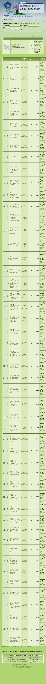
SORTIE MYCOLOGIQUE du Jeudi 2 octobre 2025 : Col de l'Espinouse (15, 354)
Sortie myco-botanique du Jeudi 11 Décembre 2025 (14, 195)
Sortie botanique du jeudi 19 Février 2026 (14, 78)
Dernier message (43, 59)
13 (19, 56)
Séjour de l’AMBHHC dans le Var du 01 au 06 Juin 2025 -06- (15, 451)
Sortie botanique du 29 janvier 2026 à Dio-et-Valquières (14, 114)
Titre (15, 59)
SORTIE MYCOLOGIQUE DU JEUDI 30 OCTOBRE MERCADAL (14, 318)
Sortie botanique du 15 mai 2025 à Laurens (14, 582)
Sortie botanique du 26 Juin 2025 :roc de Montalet (14, 473)
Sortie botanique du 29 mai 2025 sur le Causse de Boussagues (14, 561)
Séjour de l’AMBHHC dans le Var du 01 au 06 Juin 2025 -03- (15, 496)
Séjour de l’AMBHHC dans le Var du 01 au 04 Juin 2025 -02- (15, 509)
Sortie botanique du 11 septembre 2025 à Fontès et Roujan (14, 390)
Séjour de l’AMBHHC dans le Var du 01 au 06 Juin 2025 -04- (15, 484)
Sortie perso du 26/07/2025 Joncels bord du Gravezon (14, 417)
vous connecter (24, 23)
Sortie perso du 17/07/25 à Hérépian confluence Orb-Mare (14, 427)
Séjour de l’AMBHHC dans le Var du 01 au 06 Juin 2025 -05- (15, 462)
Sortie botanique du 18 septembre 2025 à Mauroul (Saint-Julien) (14, 378)
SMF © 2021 (22, 664)
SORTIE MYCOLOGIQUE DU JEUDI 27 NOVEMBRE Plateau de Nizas (14, 217)
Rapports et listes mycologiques (16, 45)
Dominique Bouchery (24, 102)
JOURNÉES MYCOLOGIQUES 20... (38, 47)
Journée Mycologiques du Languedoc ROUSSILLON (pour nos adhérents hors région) (14, 283)
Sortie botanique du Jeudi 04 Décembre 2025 (14, 206)
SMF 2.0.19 (15, 664)
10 (15, 56)
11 (16, 56)
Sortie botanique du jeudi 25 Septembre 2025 (14, 366)
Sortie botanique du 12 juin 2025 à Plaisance (14, 539)
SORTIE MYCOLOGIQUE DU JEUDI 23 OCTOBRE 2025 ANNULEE (14, 307)
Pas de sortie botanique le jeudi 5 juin (15, 550)
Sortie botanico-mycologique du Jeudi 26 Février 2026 (14, 66)
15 (22, 56)
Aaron (29, 667)
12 (18, 56)
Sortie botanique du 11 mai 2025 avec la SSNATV (14, 617)
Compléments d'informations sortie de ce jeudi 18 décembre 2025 (14, 169)
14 (21, 56)
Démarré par (24, 59)
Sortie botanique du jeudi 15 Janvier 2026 (14, 136)
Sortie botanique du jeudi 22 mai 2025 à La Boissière (14, 571)
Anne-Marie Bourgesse (24, 217)
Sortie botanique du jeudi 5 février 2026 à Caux (14, 102)
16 (24, 56)
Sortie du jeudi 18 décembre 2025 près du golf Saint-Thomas (15, 182)
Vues (37, 59)
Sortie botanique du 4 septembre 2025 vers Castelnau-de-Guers (14, 404)
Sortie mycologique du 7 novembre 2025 (15, 271)
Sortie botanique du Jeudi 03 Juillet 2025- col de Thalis (15, 439)
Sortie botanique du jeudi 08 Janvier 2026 (14, 146)
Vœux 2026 (13, 157)
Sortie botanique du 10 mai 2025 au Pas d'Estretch (15, 628)
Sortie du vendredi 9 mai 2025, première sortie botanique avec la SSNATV (15, 640)
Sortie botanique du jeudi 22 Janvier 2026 (14, 125)
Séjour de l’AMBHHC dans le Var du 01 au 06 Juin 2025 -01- (15, 520)
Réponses (31, 59)
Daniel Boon (24, 416)
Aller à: (11, 655)
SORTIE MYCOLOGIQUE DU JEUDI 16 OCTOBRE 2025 (14, 331)
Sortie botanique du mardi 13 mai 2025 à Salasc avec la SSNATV (14, 593)
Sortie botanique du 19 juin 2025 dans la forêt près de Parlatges (14, 530)
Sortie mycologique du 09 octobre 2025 (14, 343)
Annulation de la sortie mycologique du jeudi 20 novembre (14, 230)
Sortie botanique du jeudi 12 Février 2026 (14, 90)
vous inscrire (36, 23)
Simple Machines (29, 664)
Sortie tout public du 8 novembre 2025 (14, 258)
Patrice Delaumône (24, 66)
